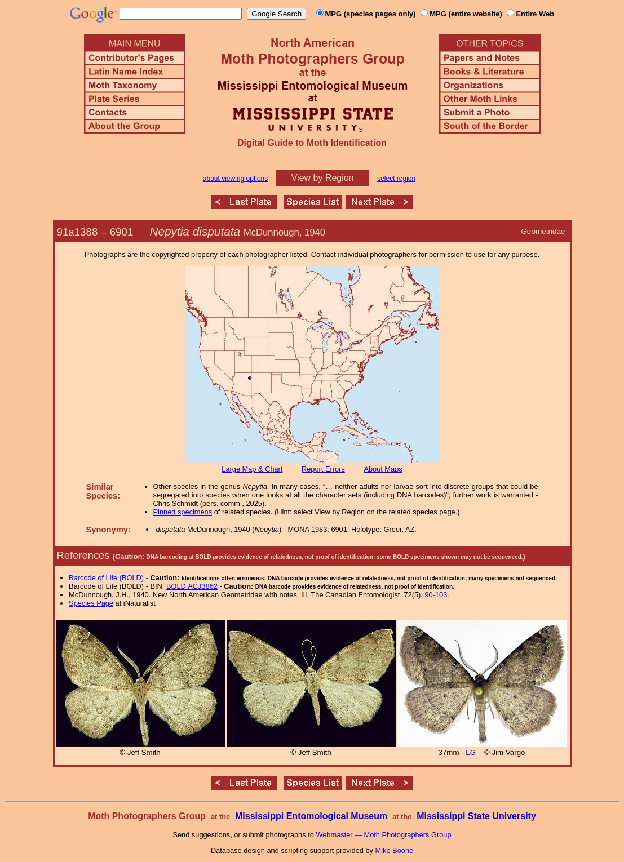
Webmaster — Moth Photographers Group (383, 834)
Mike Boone (394, 850)
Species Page (91, 603)
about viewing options (235, 179)
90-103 (436, 594)
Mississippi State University (476, 816)
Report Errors (323, 469)
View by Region (322, 178)
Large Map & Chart (252, 469)
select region (396, 179)
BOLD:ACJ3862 (192, 586)
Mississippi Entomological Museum (311, 816)
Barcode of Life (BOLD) (106, 578)
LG (471, 752)
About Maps (383, 469)
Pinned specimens (183, 512)
